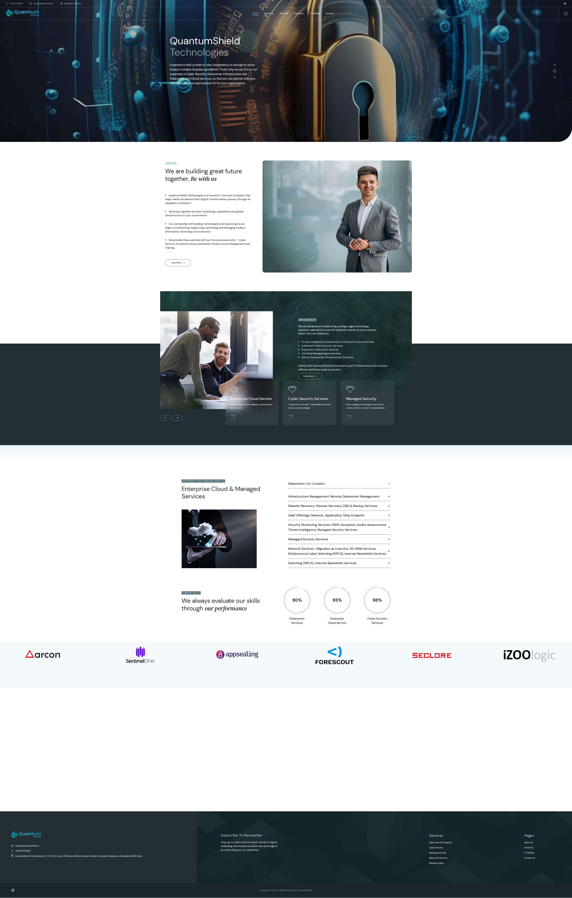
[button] (555, 71)
